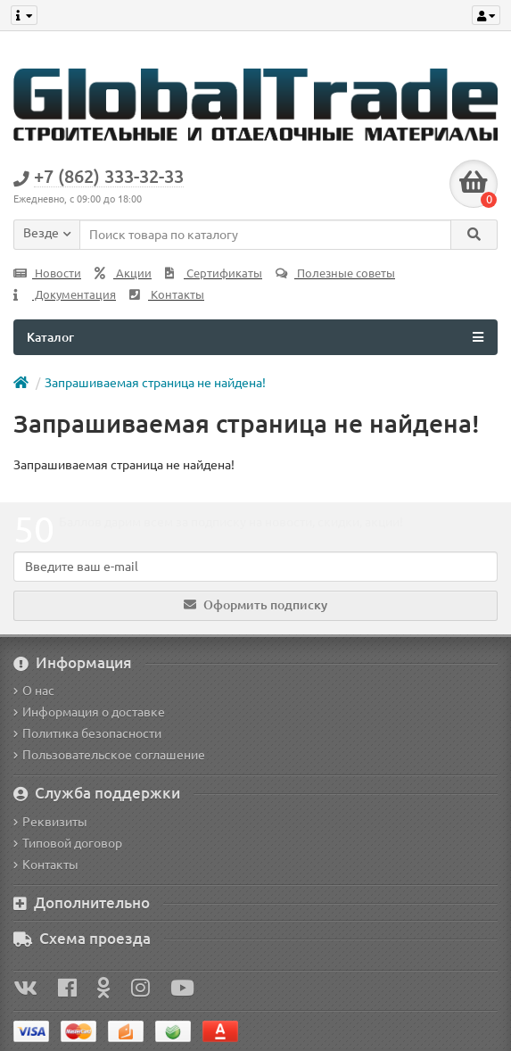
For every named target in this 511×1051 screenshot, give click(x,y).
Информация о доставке (89, 712)
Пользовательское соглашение (109, 755)
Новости (47, 273)
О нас (33, 690)
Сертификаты (213, 273)
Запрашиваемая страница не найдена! (155, 383)
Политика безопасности (87, 733)
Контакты (166, 295)
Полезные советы (335, 273)
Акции (123, 273)
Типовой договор (67, 843)
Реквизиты (50, 822)
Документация (64, 295)
